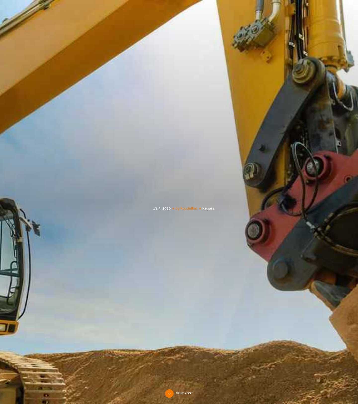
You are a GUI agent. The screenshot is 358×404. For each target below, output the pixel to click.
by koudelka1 (187, 208)
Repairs (208, 208)
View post (184, 393)
